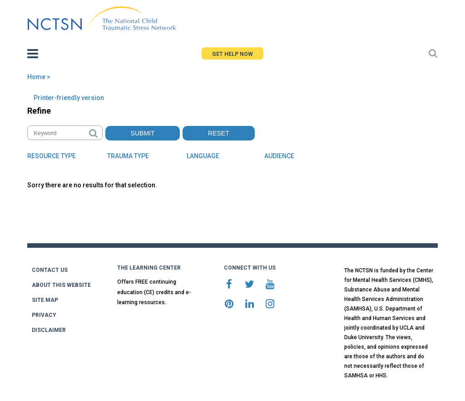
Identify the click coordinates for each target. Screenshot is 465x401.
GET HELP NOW (232, 54)
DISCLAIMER (49, 330)
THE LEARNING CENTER (149, 268)
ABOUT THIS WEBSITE (61, 285)
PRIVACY (44, 315)
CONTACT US (50, 270)
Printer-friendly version (69, 97)
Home (36, 76)
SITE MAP (45, 300)
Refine (39, 110)
